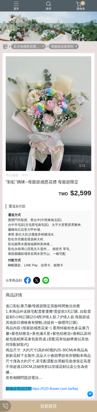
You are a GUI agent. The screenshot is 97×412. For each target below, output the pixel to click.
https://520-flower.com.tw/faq (54, 389)
